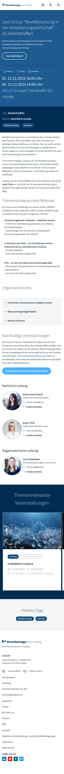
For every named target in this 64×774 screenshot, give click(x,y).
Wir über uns (8, 712)
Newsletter (7, 700)
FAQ (4, 724)
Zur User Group (14, 56)
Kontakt (6, 730)
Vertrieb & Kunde (21, 119)
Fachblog (6, 683)
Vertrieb (27, 125)
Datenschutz (8, 747)
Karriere (6, 718)
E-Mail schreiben (32, 406)
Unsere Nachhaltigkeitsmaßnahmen (27, 371)
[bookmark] (8, 71)
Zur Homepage (17, 5)
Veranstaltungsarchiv (12, 694)
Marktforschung (11, 125)
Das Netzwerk (8, 677)
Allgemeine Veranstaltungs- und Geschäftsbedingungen (29, 736)
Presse (5, 706)
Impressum (7, 741)
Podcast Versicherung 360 (14, 688)
